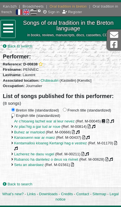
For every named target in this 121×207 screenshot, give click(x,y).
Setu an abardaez (29, 165)
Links (31, 194)
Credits (67, 194)
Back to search (17, 46)
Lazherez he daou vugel (34, 154)
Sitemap (99, 194)
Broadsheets (33, 6)
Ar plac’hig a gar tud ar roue (37, 126)
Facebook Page (114, 44)
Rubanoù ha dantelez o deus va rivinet (46, 159)
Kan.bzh (10, 6)
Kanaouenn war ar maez (34, 137)
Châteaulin (50, 80)
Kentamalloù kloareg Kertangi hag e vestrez (50, 143)
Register (72, 12)
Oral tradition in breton (68, 6)
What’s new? (13, 194)
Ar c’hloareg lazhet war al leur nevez (44, 121)
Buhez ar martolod (29, 132)
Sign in (51, 12)
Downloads (48, 194)
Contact (82, 194)
